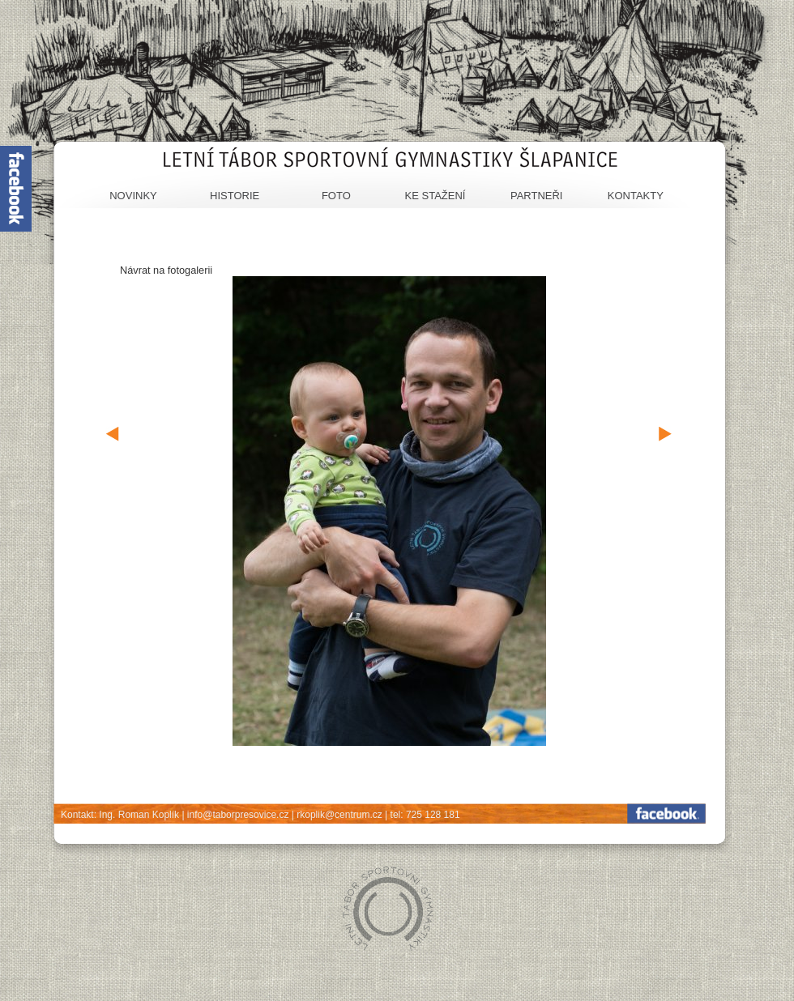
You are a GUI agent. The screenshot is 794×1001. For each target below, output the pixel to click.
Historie (234, 196)
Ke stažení (435, 196)
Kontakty (636, 196)
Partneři (536, 196)
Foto (336, 196)
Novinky (133, 196)
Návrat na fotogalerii (166, 270)
